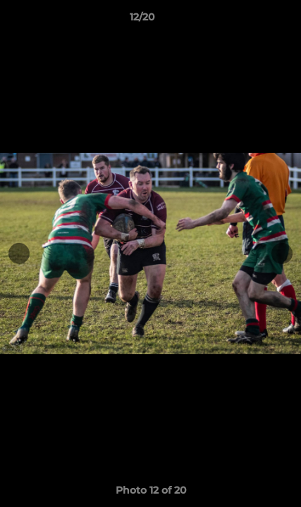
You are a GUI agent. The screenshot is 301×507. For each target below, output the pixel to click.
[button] (250, 20)
